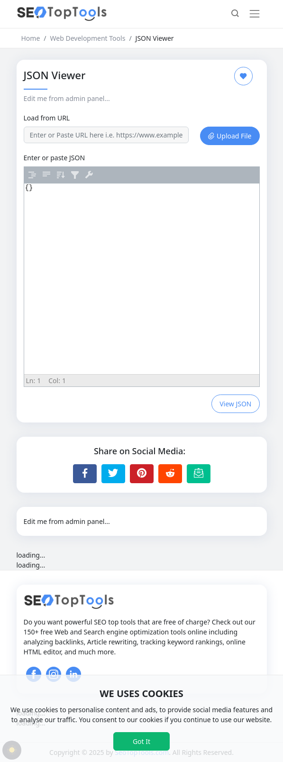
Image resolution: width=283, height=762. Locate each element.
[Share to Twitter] (113, 473)
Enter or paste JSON (54, 157)
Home (30, 38)
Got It (141, 741)
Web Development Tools (88, 38)
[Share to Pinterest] (142, 473)
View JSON (235, 403)
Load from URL (47, 117)
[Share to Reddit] (170, 473)
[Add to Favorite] (243, 76)
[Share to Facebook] (85, 473)
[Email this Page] (198, 473)
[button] (235, 14)
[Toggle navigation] (254, 14)
